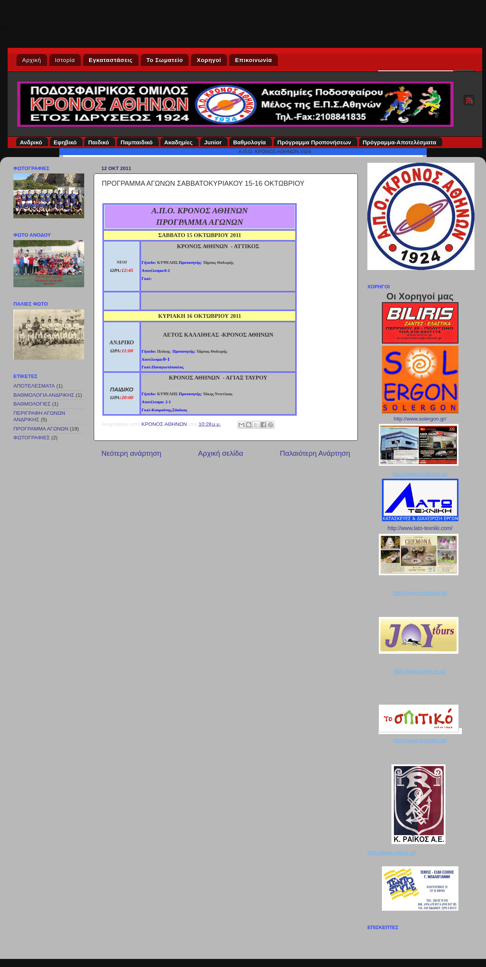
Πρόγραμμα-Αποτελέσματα (401, 142)
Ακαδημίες (179, 142)
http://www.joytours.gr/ (420, 671)
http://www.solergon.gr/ (420, 419)
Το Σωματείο (165, 60)
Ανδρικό (32, 142)
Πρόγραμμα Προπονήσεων (315, 142)
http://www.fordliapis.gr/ (420, 474)
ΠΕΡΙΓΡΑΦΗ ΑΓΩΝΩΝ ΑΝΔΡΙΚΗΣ (39, 416)
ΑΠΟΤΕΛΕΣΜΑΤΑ (34, 386)
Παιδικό (99, 142)
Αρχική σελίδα (220, 453)
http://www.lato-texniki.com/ (420, 528)
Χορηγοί (209, 60)
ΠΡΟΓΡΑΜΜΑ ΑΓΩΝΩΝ (40, 429)
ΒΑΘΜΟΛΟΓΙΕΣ (32, 404)
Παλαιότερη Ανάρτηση (315, 453)
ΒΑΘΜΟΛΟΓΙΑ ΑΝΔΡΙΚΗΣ (43, 395)
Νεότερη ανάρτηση (131, 453)
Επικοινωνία (253, 60)
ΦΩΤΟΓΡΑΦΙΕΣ (31, 437)
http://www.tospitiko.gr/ (420, 740)
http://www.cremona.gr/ (420, 593)
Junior (214, 142)
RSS (469, 100)
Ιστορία (65, 60)
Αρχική (31, 60)
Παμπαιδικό (138, 142)
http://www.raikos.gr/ (392, 852)
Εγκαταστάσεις (111, 60)
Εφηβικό (66, 142)
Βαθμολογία (250, 142)
